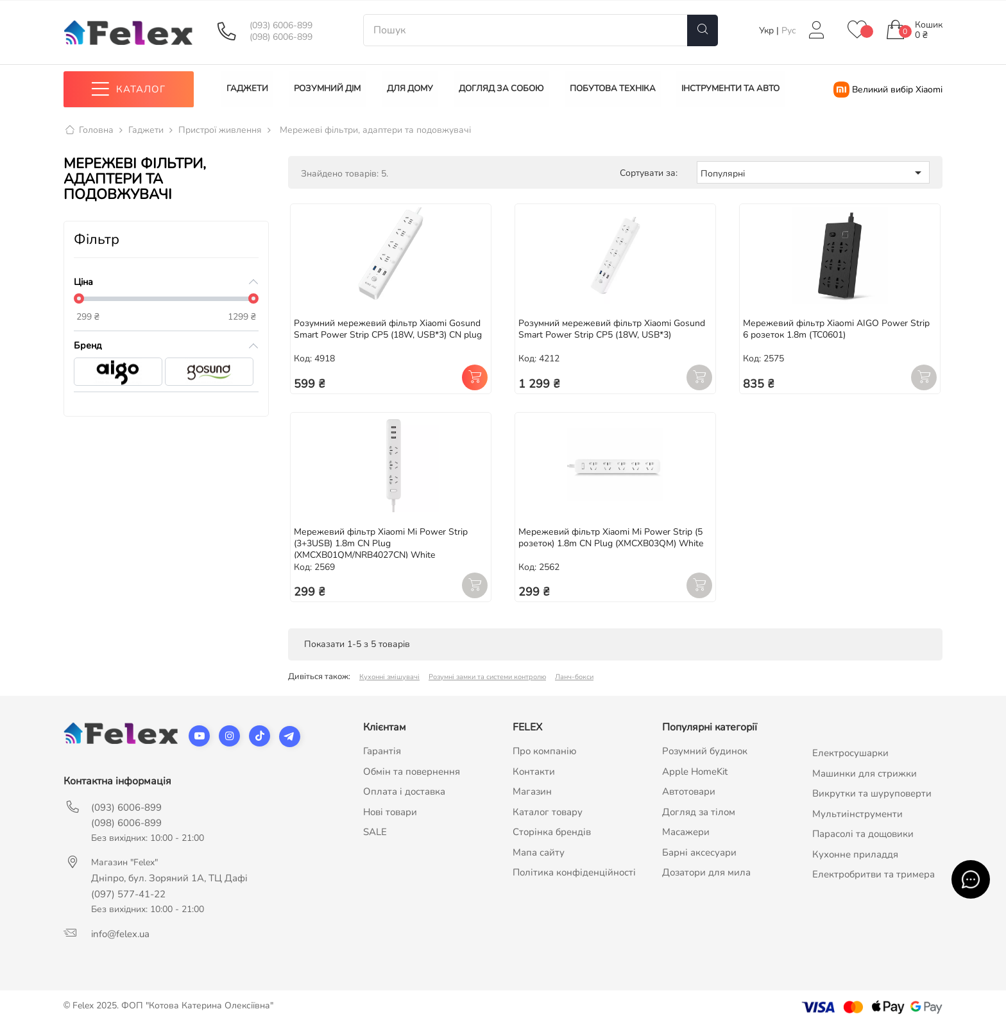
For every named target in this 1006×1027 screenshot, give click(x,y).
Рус (788, 30)
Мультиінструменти (857, 813)
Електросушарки (850, 753)
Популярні (813, 172)
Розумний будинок (704, 751)
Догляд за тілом (698, 812)
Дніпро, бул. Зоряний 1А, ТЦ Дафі (169, 878)
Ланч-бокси (574, 677)
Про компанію (545, 751)
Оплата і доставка (404, 792)
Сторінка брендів (552, 832)
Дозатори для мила (706, 873)
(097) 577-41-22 (128, 894)
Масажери (686, 832)
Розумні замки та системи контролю (487, 677)
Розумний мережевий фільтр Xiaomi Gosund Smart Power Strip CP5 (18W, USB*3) (611, 329)
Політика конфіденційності (574, 873)
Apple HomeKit (695, 771)
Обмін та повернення (411, 771)
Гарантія (382, 751)
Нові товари (390, 812)
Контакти (534, 771)
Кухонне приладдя (855, 854)
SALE (375, 832)
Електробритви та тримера (873, 874)
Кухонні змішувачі (389, 677)
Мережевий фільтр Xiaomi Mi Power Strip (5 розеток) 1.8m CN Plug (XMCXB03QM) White (610, 537)
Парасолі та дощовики (863, 834)
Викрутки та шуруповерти (872, 794)
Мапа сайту (539, 852)
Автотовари (688, 792)
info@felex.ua (120, 934)
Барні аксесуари (699, 852)
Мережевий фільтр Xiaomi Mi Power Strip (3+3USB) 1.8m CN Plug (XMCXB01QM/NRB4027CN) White (381, 543)
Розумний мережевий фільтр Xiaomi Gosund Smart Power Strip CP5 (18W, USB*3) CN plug (388, 329)
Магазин (532, 792)
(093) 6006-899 (281, 25)
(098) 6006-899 (281, 37)
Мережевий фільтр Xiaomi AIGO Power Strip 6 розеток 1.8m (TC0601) (836, 329)
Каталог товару (548, 812)
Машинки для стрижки (864, 773)
